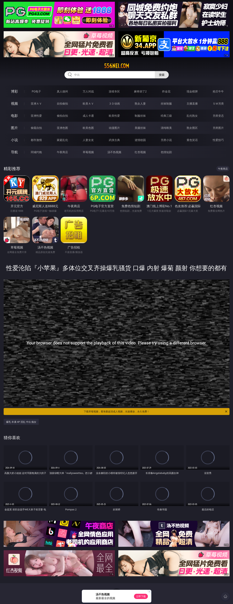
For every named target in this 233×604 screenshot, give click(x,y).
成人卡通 (88, 116)
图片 (14, 127)
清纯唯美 (166, 128)
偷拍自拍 (62, 116)
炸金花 (166, 91)
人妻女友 (88, 140)
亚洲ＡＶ (36, 103)
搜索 (162, 75)
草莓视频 (88, 152)
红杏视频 (140, 152)
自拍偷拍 (62, 103)
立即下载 (141, 596)
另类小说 (166, 140)
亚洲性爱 (36, 116)
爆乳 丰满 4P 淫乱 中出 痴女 (21, 421)
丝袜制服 (166, 103)
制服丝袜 (140, 116)
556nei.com (116, 65)
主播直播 (192, 103)
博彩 (14, 91)
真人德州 (62, 91)
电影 (14, 115)
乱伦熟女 (192, 116)
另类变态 (218, 116)
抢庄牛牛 (218, 91)
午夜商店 (62, 152)
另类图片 (218, 128)
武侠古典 (114, 140)
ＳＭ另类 (218, 103)
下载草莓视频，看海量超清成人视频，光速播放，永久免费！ (156, 411)
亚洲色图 (62, 128)
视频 (14, 103)
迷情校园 (140, 140)
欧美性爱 (114, 116)
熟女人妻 (140, 103)
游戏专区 (114, 91)
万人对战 (88, 91)
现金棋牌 (192, 91)
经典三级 (166, 116)
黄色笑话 (192, 140)
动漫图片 (114, 128)
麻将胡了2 (140, 91)
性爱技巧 (218, 140)
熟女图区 (192, 128)
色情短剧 (166, 152)
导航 (14, 152)
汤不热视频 (114, 152)
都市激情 (36, 140)
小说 (14, 140)
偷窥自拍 (36, 128)
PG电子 (36, 91)
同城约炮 (36, 152)
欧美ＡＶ (88, 103)
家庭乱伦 (62, 140)
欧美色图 (88, 128)
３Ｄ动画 (114, 103)
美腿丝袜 (140, 128)
